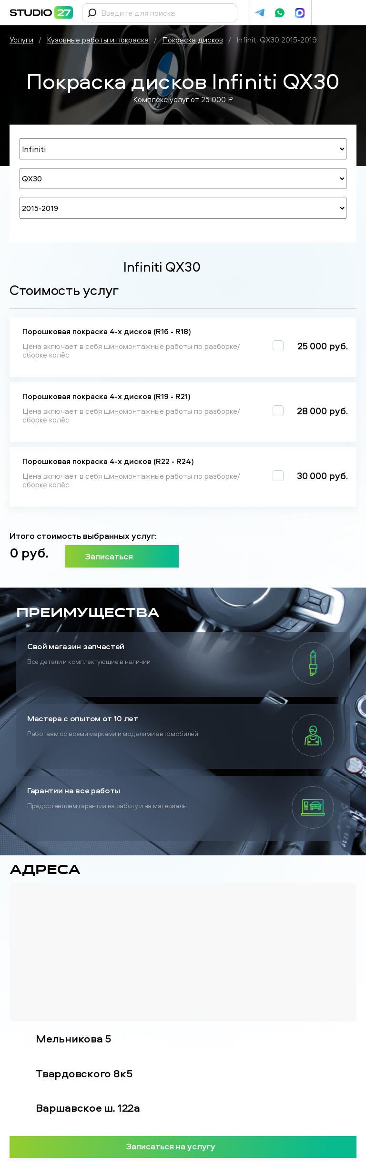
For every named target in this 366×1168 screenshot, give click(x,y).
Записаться (122, 556)
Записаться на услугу (183, 1146)
